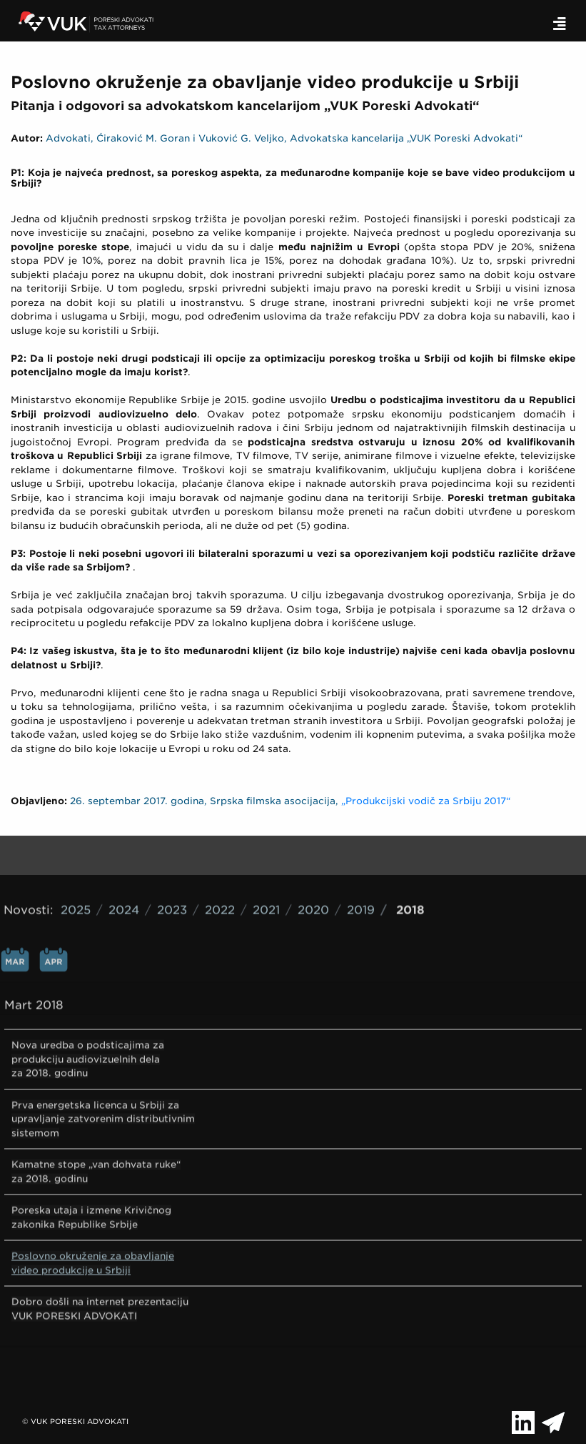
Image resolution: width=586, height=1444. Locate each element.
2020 (313, 845)
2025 (76, 845)
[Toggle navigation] (559, 24)
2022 (220, 845)
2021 (266, 845)
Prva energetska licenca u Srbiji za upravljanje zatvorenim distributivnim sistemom (103, 1054)
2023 (172, 845)
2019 (361, 845)
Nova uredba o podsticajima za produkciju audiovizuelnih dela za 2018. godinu (87, 994)
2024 (123, 845)
